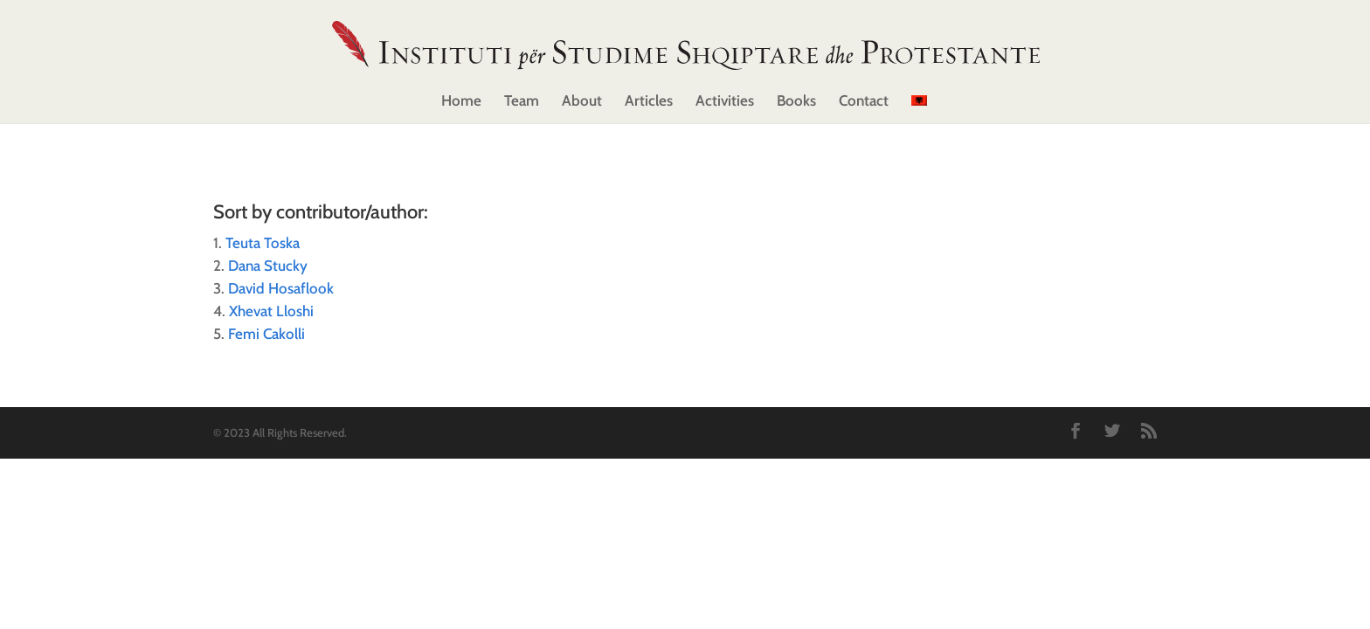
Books (796, 101)
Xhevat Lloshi (271, 311)
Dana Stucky (268, 265)
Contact (864, 101)
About (582, 101)
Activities (724, 101)
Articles (649, 101)
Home (461, 101)
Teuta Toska (262, 243)
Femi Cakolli (266, 333)
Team (521, 101)
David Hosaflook (281, 288)
